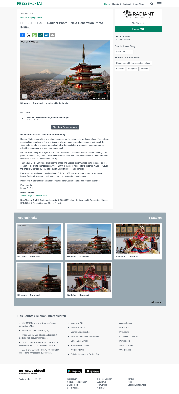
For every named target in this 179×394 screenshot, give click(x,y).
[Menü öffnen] (159, 3)
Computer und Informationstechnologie (133, 63)
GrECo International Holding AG (85, 336)
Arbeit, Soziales (126, 345)
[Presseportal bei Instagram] (39, 379)
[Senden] (52, 35)
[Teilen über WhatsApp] (34, 35)
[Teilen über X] (28, 35)
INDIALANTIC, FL (124, 52)
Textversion (102, 385)
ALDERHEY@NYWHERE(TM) (35, 331)
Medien (146, 69)
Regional (127, 4)
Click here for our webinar (65, 127)
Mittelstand (124, 332)
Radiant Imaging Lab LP (31, 18)
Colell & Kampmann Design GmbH (86, 354)
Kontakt (131, 379)
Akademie (101, 382)
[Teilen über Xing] (40, 35)
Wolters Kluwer (77, 350)
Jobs (130, 382)
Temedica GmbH (78, 328)
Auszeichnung (125, 323)
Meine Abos (138, 4)
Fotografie (133, 69)
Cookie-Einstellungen (137, 385)
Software (120, 69)
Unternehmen (125, 350)
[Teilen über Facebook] (22, 35)
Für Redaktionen (104, 379)
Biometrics (124, 328)
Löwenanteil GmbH (79, 341)
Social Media (73, 388)
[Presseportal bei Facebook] (32, 379)
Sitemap (101, 388)
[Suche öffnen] (151, 3)
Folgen (138, 29)
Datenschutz (72, 385)
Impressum (72, 379)
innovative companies (128, 336)
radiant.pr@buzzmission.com (34, 196)
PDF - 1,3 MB (48, 119)
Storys (107, 4)
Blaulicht (116, 4)
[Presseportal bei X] (35, 379)
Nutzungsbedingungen (77, 382)
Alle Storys (138, 23)
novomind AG (77, 323)
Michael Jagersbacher (80, 332)
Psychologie (124, 341)
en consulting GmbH (80, 345)
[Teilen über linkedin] (46, 35)
